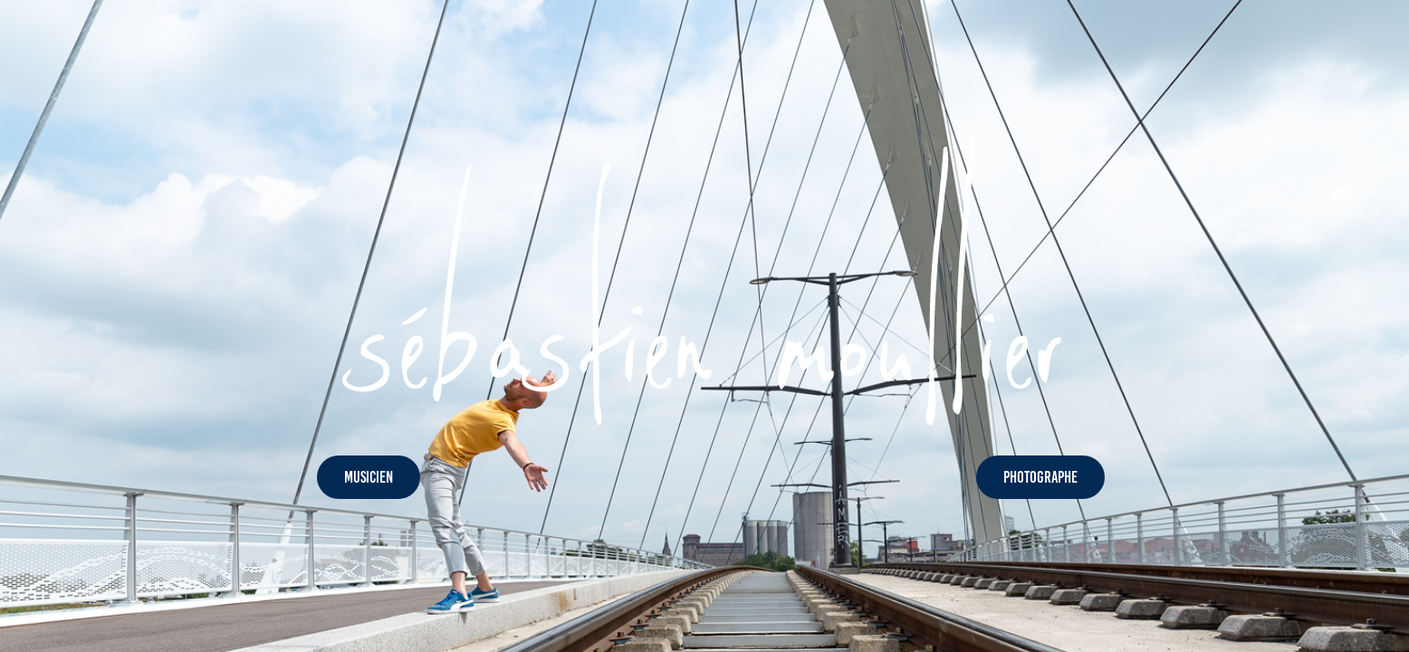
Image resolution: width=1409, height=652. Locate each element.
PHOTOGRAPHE (1040, 477)
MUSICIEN (368, 477)
